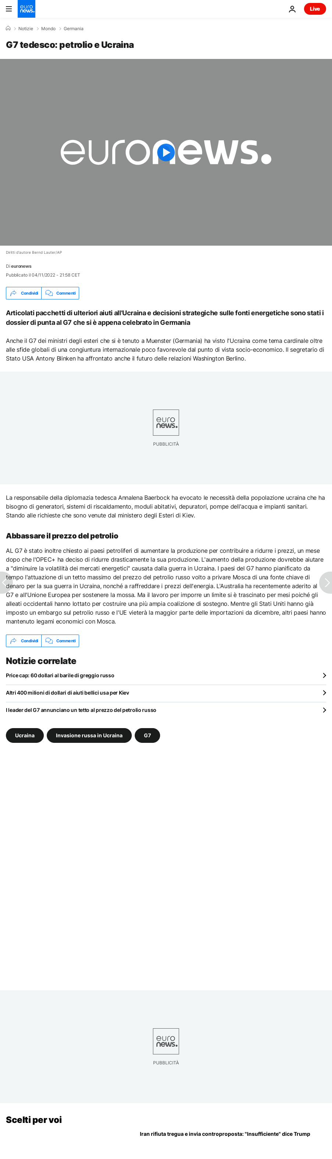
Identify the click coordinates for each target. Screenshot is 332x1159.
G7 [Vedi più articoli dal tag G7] (147, 735)
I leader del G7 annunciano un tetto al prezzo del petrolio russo (81, 710)
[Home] (8, 28)
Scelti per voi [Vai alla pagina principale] (33, 1119)
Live (315, 9)
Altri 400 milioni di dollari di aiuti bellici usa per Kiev (67, 692)
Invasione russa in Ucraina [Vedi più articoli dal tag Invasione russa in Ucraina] (89, 735)
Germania (74, 29)
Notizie (25, 29)
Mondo (48, 29)
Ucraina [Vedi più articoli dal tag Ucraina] (25, 735)
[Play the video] (166, 152)
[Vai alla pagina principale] (26, 9)
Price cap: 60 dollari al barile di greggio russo (60, 675)
